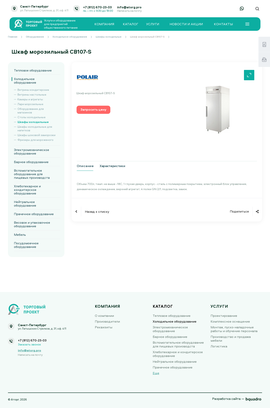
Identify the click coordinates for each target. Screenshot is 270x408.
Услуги (152, 24)
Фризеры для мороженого (35, 140)
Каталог (130, 24)
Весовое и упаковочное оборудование (32, 224)
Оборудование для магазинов (30, 110)
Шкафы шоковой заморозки (36, 135)
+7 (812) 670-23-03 (97, 7)
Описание (85, 166)
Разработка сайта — (228, 398)
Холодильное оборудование (25, 81)
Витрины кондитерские (33, 90)
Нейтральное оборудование (25, 204)
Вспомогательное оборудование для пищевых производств (32, 174)
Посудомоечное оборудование (26, 245)
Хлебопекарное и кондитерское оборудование (27, 189)
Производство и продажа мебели (231, 339)
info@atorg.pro (129, 7)
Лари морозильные (30, 104)
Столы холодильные (31, 117)
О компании (104, 315)
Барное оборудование (31, 162)
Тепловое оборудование (33, 70)
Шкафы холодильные (33, 122)
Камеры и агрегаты (30, 99)
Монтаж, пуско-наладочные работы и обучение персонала (234, 329)
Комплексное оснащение (230, 321)
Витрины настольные (31, 94)
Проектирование (224, 315)
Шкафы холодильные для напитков (34, 128)
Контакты (223, 24)
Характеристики (112, 166)
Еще (156, 373)
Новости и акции (186, 24)
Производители (107, 321)
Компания (104, 24)
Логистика (219, 346)
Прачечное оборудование (34, 214)
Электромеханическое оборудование (31, 152)
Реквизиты (103, 327)
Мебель (20, 234)
